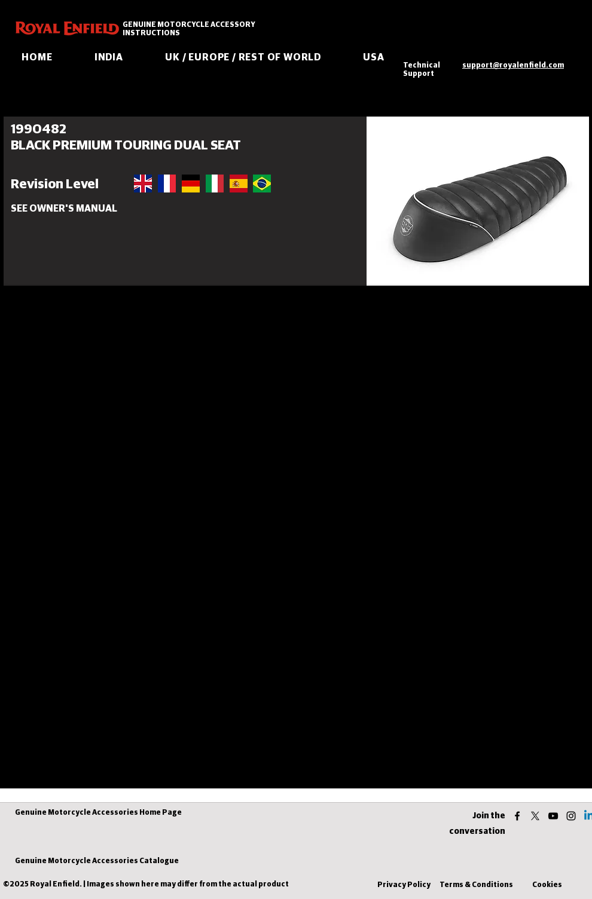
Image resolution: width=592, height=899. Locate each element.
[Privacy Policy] (404, 885)
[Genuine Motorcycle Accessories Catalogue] (97, 862)
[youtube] (553, 816)
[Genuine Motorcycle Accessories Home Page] (98, 813)
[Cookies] (547, 885)
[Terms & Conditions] (476, 885)
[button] (58, 209)
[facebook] (517, 816)
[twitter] (535, 816)
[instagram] (571, 816)
